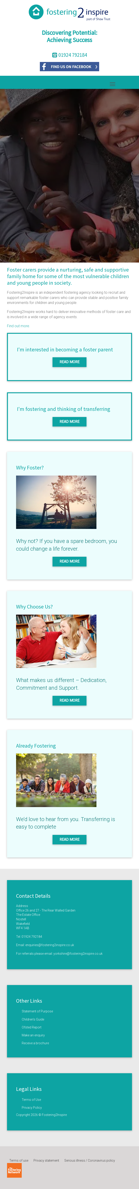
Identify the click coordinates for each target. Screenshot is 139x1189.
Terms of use (18, 1160)
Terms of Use (31, 1099)
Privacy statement (46, 1160)
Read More (69, 362)
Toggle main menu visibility (113, 83)
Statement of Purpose (37, 1011)
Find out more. (18, 326)
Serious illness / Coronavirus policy (89, 1160)
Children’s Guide (33, 1019)
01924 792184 (32, 936)
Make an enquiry (33, 1035)
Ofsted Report (31, 1027)
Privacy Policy (32, 1107)
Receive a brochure (35, 1043)
